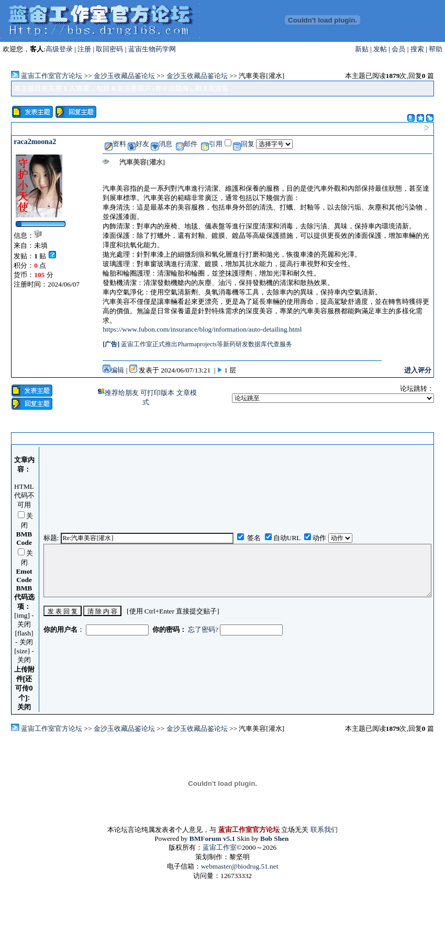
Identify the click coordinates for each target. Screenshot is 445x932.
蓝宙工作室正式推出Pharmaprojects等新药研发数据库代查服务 (206, 344)
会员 (398, 49)
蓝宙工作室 (220, 847)
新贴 (362, 49)
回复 (243, 144)
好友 (138, 144)
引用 (211, 144)
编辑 (113, 370)
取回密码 (109, 49)
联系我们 (324, 830)
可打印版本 (158, 393)
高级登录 (59, 49)
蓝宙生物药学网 (152, 49)
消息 (161, 144)
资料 (115, 144)
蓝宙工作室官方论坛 (51, 76)
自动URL (287, 538)
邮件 (186, 144)
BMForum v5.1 (212, 838)
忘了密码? (203, 629)
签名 (253, 538)
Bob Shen (274, 838)
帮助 (435, 49)
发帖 (380, 49)
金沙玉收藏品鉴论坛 (124, 76)
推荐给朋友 (118, 393)
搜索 (417, 49)
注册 (84, 49)
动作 (320, 538)
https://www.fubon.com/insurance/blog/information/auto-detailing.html (202, 329)
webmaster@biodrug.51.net (240, 866)
